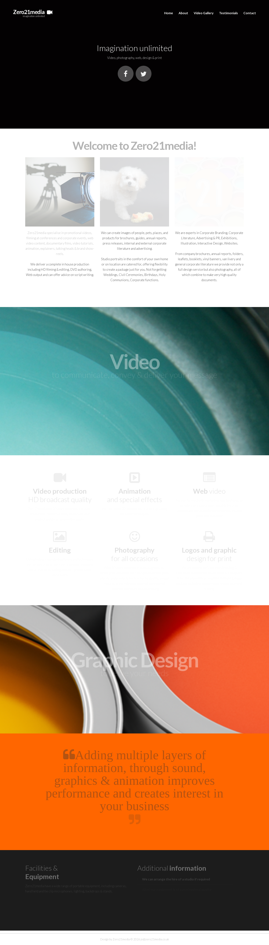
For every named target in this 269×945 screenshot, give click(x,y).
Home (168, 13)
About (183, 13)
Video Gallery (204, 13)
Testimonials (228, 13)
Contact (249, 13)
